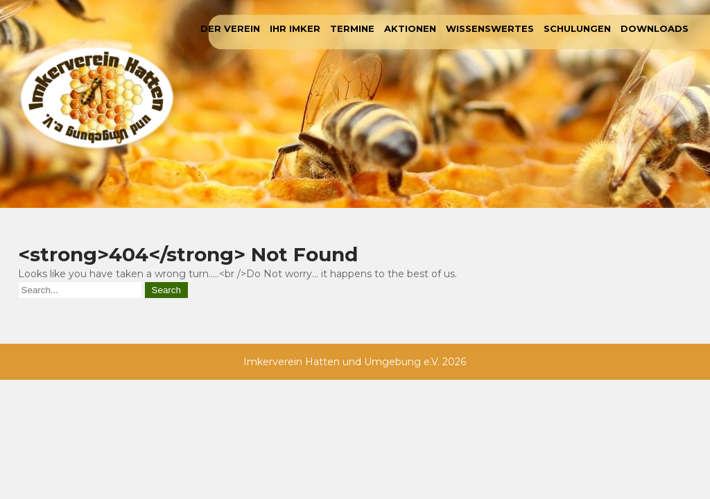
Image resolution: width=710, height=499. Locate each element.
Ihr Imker (295, 28)
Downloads (655, 28)
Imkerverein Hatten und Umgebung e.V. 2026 (354, 362)
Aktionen (410, 28)
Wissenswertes (490, 28)
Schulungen (577, 28)
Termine (352, 28)
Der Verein (230, 28)
